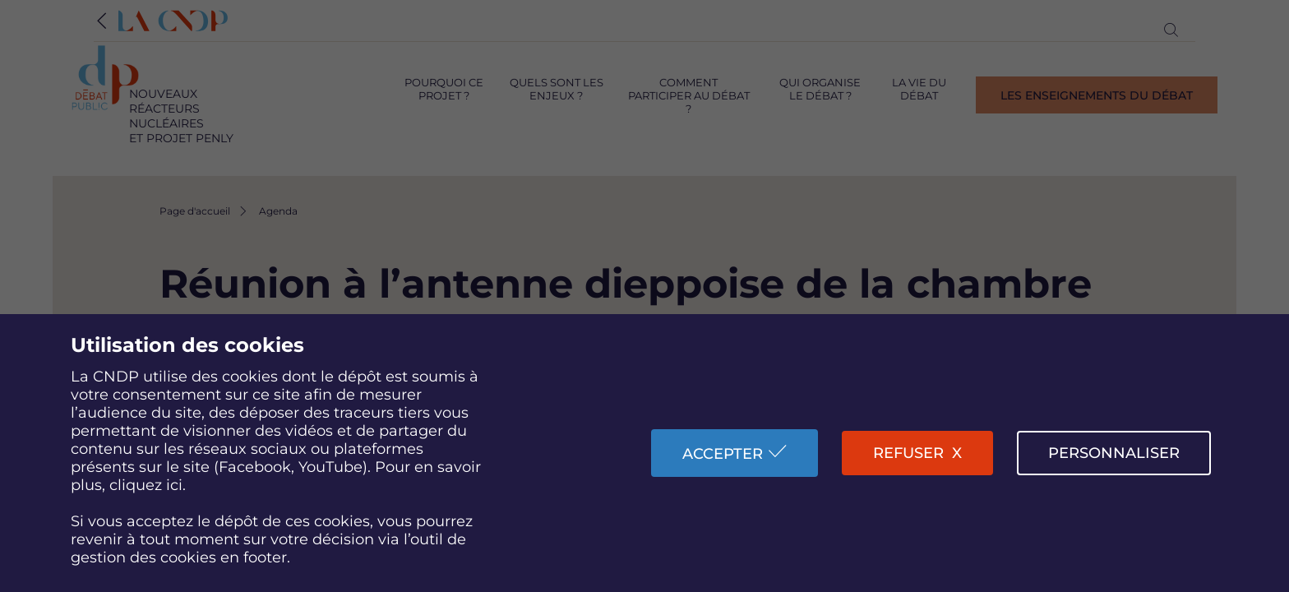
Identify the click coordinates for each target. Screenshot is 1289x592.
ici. (176, 485)
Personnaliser (1114, 453)
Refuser (908, 453)
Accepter (722, 454)
